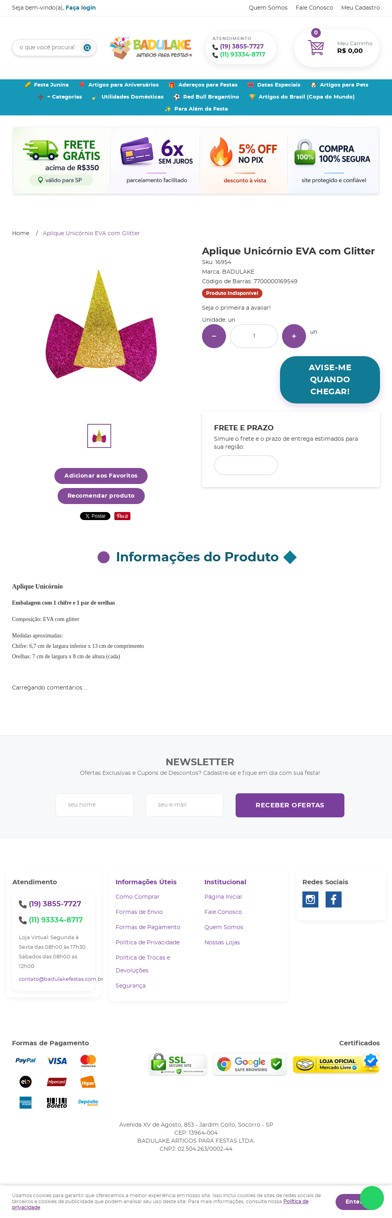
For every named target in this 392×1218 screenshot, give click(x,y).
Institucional (225, 882)
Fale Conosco (314, 8)
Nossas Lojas (222, 943)
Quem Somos (268, 8)
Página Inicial (223, 897)
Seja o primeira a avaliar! (236, 308)
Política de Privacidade (148, 943)
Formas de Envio (139, 912)
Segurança (131, 986)
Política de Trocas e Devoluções (143, 964)
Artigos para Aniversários (123, 85)
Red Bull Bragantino (211, 97)
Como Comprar (138, 897)
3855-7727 (242, 47)
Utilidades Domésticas (133, 97)
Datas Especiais (278, 85)
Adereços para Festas (208, 85)
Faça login (81, 8)
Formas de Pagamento (148, 927)
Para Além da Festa (201, 109)
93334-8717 (242, 55)
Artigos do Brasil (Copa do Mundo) (307, 97)
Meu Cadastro (360, 8)
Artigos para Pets (344, 85)
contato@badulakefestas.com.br (61, 979)
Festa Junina (51, 85)
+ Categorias (64, 97)
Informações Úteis (146, 882)
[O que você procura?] (87, 47)
